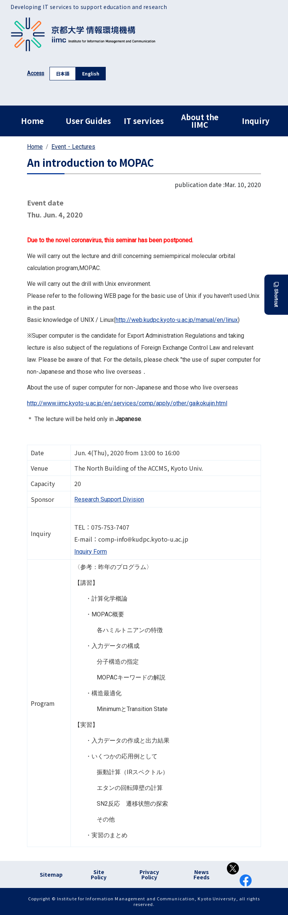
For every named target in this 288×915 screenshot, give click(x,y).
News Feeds (202, 874)
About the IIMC (200, 121)
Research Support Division (109, 499)
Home (32, 120)
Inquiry (255, 120)
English (90, 73)
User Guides (88, 120)
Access (35, 73)
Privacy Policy (149, 874)
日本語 (62, 73)
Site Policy (98, 874)
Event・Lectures (73, 146)
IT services (144, 120)
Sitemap (51, 874)
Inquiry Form (90, 551)
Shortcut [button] (276, 294)
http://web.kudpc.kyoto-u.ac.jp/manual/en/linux (177, 319)
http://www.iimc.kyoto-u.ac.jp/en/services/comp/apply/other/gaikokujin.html (127, 403)
